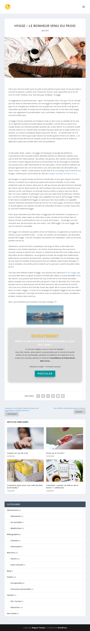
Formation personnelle (20, 589)
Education (15, 607)
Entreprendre (16, 583)
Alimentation (12, 510)
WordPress (62, 628)
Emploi (10, 577)
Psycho (14, 558)
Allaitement (16, 516)
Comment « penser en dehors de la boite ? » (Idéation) (62, 486)
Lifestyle (14, 540)
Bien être (45, 30)
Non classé (11, 613)
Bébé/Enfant (16, 528)
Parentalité (15, 546)
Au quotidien (16, 522)
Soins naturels (17, 565)
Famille (10, 595)
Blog (9, 571)
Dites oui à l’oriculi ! (55, 453)
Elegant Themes (38, 628)
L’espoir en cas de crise (17, 453)
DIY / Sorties (16, 601)
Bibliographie (12, 534)
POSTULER (45, 373)
